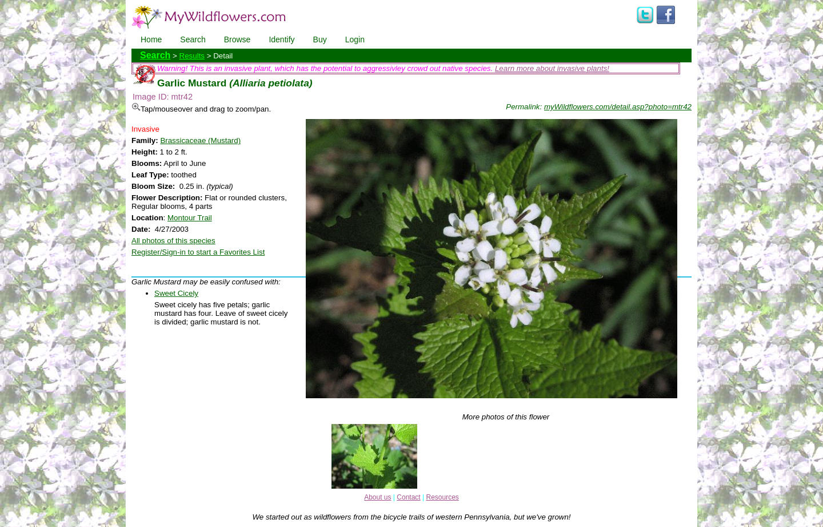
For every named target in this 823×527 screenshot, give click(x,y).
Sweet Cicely (176, 293)
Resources (442, 497)
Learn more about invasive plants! (552, 68)
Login (355, 39)
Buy (320, 39)
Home (151, 39)
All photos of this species (173, 240)
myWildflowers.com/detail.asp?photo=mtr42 (618, 106)
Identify (281, 39)
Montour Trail (189, 217)
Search (192, 39)
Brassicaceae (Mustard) (200, 140)
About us (377, 497)
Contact (408, 497)
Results (192, 55)
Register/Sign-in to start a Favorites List (198, 252)
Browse (237, 39)
